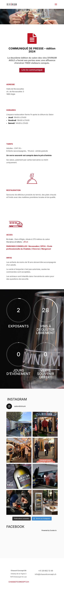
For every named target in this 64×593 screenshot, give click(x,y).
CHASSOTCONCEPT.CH (19, 582)
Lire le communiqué (32, 70)
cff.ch (25, 242)
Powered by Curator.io (49, 530)
